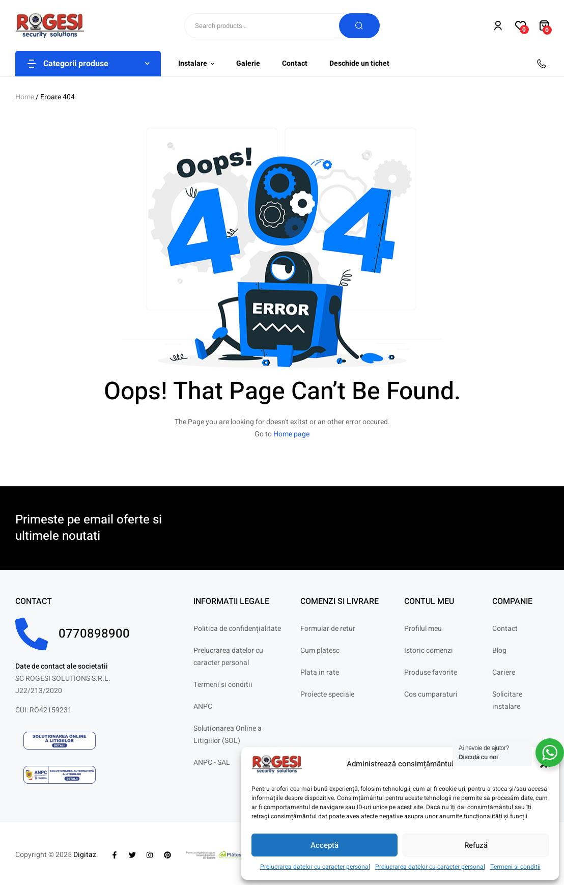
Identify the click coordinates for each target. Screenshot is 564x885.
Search (359, 25)
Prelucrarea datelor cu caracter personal (315, 866)
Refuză (476, 845)
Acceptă (325, 845)
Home (24, 97)
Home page (291, 434)
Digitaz (84, 854)
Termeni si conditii (515, 866)
